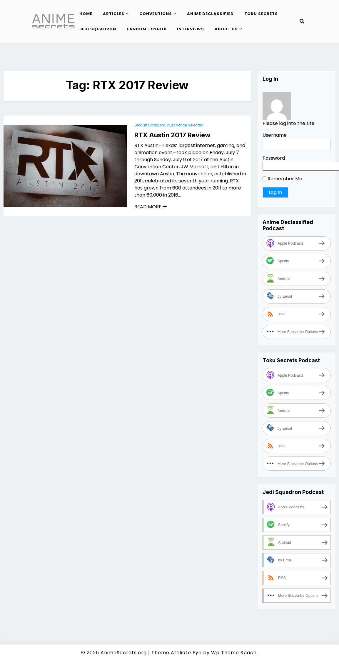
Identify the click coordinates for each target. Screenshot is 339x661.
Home (85, 14)
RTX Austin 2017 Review (172, 135)
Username (275, 135)
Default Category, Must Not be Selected (168, 125)
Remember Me (282, 178)
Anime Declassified (210, 14)
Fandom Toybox (146, 29)
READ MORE (150, 206)
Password (274, 158)
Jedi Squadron (97, 29)
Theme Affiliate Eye (176, 652)
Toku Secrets (261, 14)
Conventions (155, 14)
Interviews (190, 29)
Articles (113, 14)
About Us (226, 29)
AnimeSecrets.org (124, 652)
